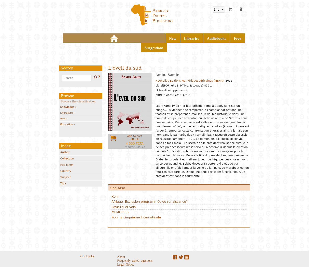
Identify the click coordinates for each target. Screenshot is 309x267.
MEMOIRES (120, 201)
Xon (115, 185)
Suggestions (192, 37)
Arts (63, 107)
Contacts (87, 245)
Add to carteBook (135, 131)
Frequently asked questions (135, 249)
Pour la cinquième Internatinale (136, 206)
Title (63, 172)
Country (65, 160)
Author (65, 141)
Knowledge (68, 96)
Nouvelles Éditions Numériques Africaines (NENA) (189, 69)
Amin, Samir (167, 64)
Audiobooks (157, 37)
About (121, 245)
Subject (65, 166)
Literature (67, 101)
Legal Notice (125, 253)
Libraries (136, 37)
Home (109, 37)
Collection (67, 147)
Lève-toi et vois (124, 196)
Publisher (66, 153)
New (120, 37)
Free (175, 37)
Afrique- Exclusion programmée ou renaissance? (150, 191)
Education (67, 113)
